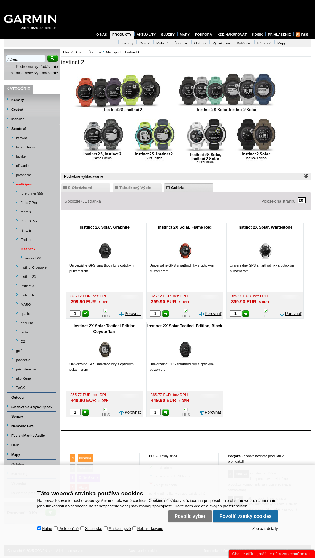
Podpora (203, 34)
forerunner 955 (32, 193)
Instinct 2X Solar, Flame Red (185, 227)
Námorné (264, 43)
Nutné (47, 529)
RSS (304, 34)
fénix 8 (26, 212)
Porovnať (133, 313)
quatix (25, 314)
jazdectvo (23, 360)
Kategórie (18, 88)
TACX (20, 388)
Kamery (17, 100)
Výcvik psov (221, 43)
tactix (25, 332)
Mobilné (17, 119)
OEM (15, 445)
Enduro (26, 240)
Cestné (17, 109)
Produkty (121, 34)
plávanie (22, 165)
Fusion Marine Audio (28, 435)
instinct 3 (27, 286)
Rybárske (244, 43)
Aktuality (146, 34)
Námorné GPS (22, 426)
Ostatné (17, 464)
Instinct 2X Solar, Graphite (105, 227)
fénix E (26, 230)
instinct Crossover (34, 267)
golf (19, 351)
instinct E (28, 295)
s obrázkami (80, 187)
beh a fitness (25, 147)
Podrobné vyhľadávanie (37, 66)
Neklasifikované (150, 529)
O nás (101, 34)
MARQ (26, 304)
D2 (23, 341)
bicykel (21, 156)
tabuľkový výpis (135, 187)
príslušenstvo (26, 369)
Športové (18, 128)
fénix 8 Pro (29, 221)
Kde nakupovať (232, 34)
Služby (168, 34)
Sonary (17, 416)
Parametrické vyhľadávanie (34, 73)
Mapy (15, 455)
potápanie (23, 175)
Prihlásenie (279, 34)
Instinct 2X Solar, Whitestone (265, 227)
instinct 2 (28, 249)
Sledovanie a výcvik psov (31, 407)
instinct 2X (33, 258)
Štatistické (93, 529)
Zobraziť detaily (265, 529)
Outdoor (18, 397)
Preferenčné (69, 529)
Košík (257, 34)
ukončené (23, 378)
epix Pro (27, 323)
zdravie (21, 138)
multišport (24, 184)
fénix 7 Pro (29, 203)
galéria (177, 187)
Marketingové (120, 529)
